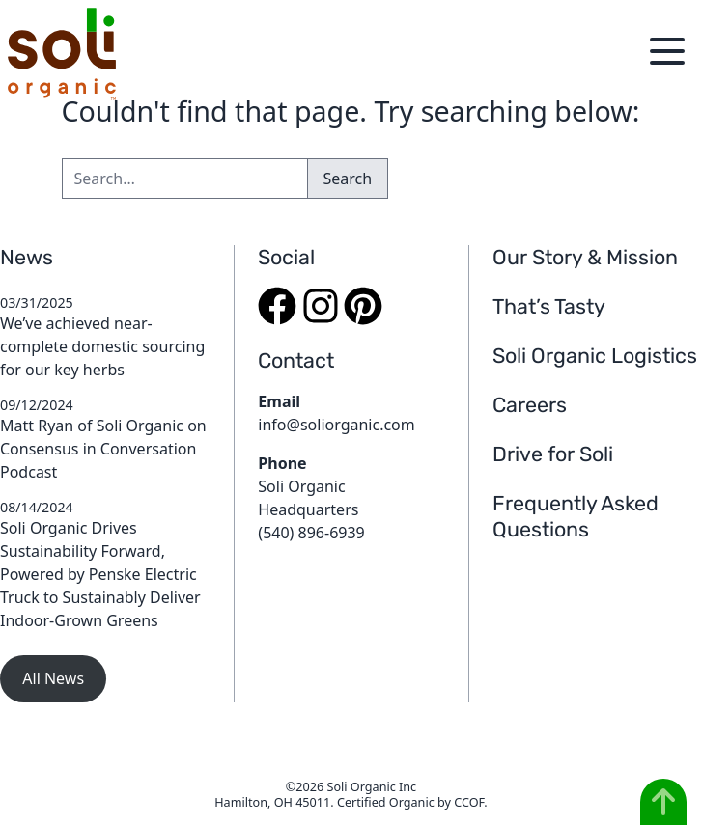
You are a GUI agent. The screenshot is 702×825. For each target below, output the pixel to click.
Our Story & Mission (585, 257)
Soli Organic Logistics (594, 356)
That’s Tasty (548, 306)
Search (348, 178)
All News (53, 678)
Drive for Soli (552, 454)
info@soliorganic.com (336, 424)
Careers (529, 405)
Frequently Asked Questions (575, 516)
